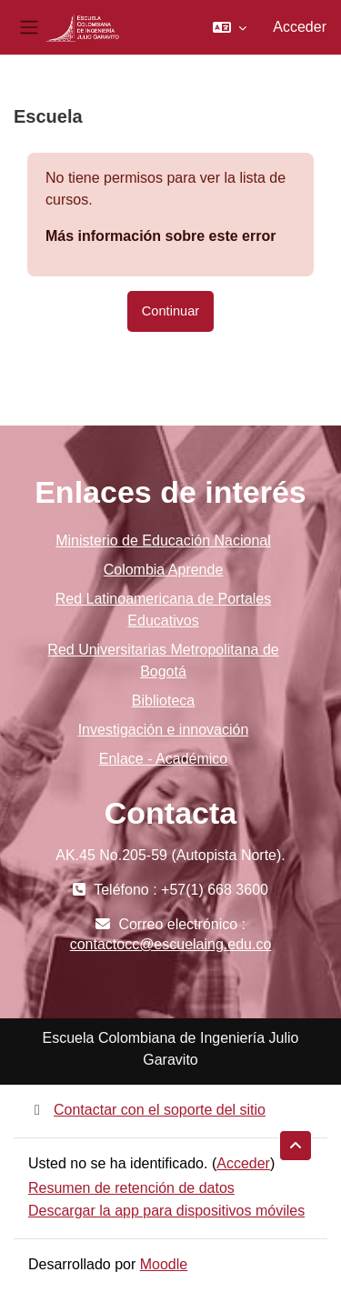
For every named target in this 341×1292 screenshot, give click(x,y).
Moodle (163, 1264)
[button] (229, 27)
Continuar (170, 311)
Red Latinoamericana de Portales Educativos (163, 609)
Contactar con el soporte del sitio (147, 1109)
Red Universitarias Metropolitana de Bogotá (162, 660)
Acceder (299, 27)
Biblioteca (163, 700)
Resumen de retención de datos (131, 1188)
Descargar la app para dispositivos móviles (166, 1210)
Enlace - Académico (163, 758)
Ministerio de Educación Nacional (163, 540)
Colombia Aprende (164, 569)
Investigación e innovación (163, 729)
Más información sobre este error (160, 236)
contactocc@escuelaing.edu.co (171, 944)
